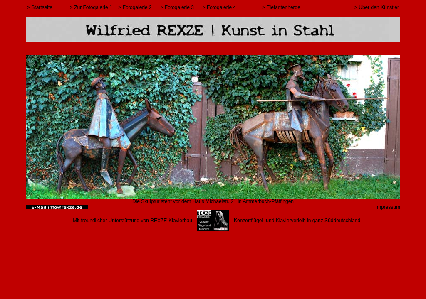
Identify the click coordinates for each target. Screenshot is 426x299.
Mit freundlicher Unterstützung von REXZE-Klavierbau (132, 220)
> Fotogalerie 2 (134, 7)
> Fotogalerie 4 (219, 7)
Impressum (388, 207)
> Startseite (39, 7)
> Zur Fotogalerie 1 (91, 7)
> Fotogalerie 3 (177, 7)
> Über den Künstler (376, 7)
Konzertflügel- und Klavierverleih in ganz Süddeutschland (297, 220)
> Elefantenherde (281, 7)
